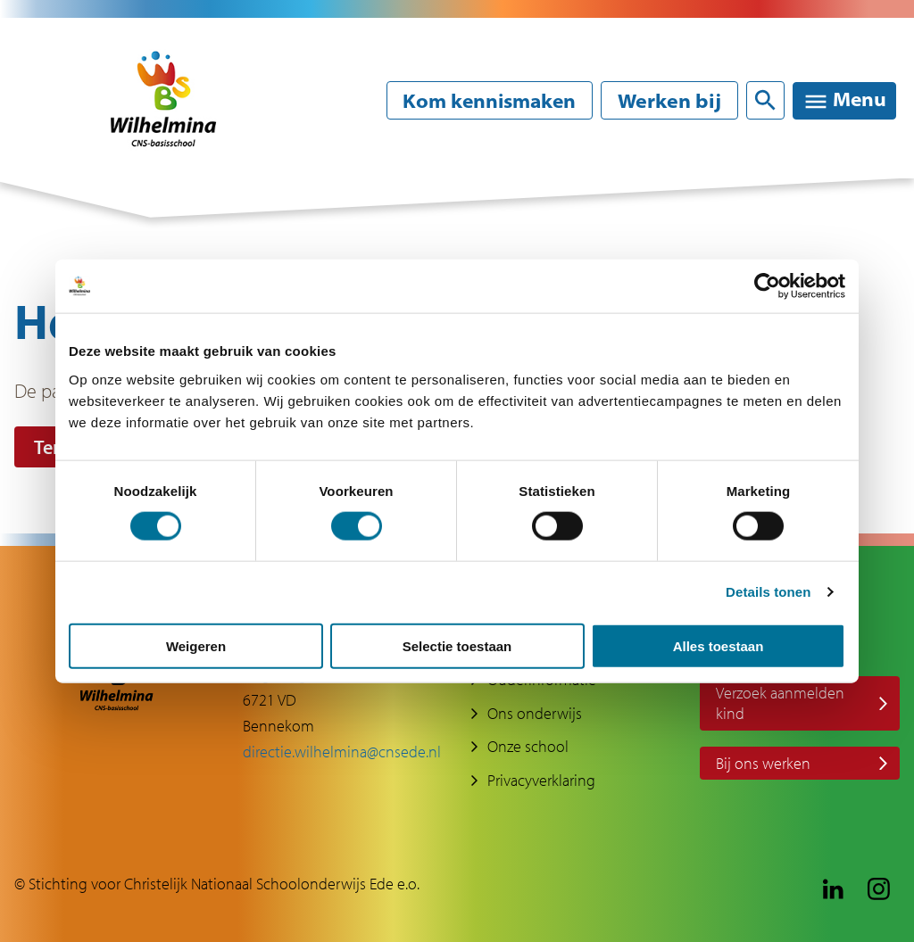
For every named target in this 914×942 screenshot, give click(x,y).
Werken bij (667, 100)
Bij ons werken (763, 763)
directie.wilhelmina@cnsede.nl (342, 751)
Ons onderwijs (534, 713)
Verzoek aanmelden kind (780, 702)
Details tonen (768, 591)
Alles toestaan (718, 645)
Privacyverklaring (541, 781)
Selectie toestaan (457, 645)
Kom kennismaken (484, 100)
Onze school (528, 747)
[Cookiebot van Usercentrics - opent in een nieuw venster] (767, 286)
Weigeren (196, 645)
